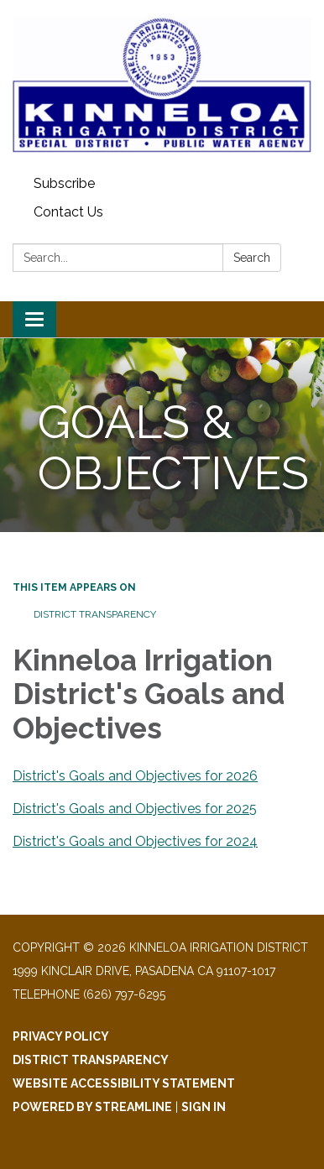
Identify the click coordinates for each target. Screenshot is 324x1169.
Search (251, 257)
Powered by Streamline (92, 1107)
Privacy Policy (61, 1036)
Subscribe (64, 183)
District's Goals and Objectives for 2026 (135, 776)
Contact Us (68, 212)
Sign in (203, 1107)
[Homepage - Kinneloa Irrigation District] (162, 85)
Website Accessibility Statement (124, 1083)
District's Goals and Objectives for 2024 (135, 841)
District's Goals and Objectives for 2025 (135, 809)
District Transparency (95, 614)
